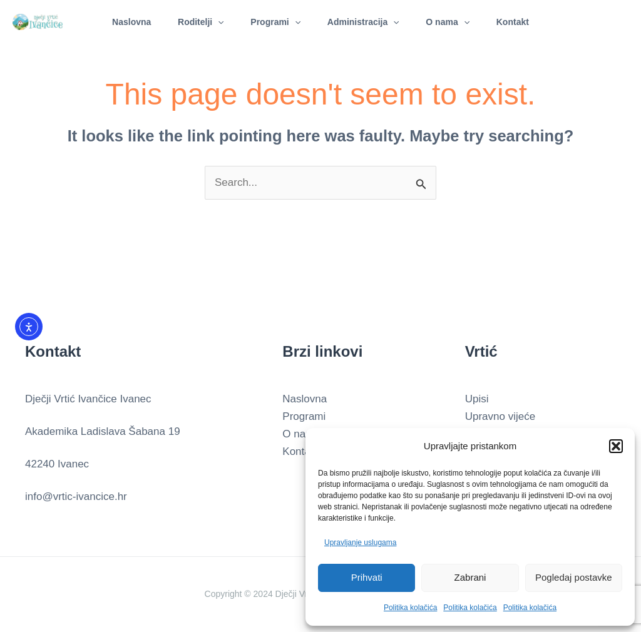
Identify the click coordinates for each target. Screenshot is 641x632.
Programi (274, 22)
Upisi (477, 399)
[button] (616, 446)
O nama (452, 22)
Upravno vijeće (500, 416)
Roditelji (196, 22)
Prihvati (366, 577)
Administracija (365, 22)
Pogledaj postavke (573, 577)
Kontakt (521, 22)
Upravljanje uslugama (360, 542)
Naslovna (123, 22)
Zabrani (470, 577)
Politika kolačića (410, 607)
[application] (212, 22)
